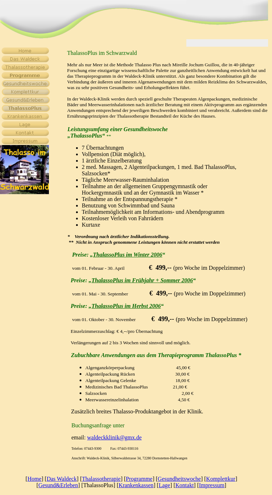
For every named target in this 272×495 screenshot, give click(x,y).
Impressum (211, 485)
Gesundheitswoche (179, 479)
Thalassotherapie (101, 479)
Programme (139, 479)
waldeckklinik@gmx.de (114, 437)
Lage (164, 485)
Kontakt (184, 485)
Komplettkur (220, 479)
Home (34, 479)
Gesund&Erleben (58, 485)
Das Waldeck (62, 479)
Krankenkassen (136, 485)
